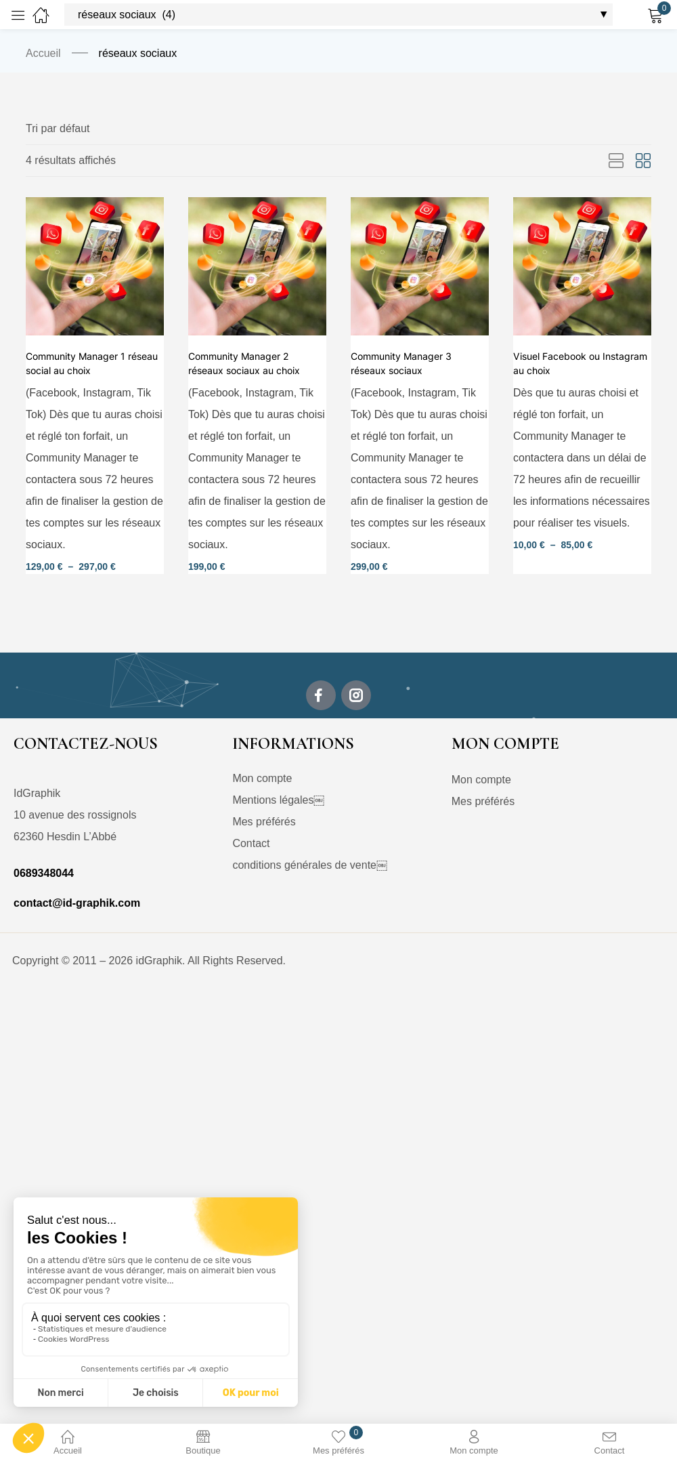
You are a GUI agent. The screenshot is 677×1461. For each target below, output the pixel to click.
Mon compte (262, 779)
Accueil (43, 53)
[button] (58, 128)
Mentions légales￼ (278, 800)
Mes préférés (263, 822)
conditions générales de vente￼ (309, 865)
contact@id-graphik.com (77, 903)
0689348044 (44, 874)
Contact (250, 844)
